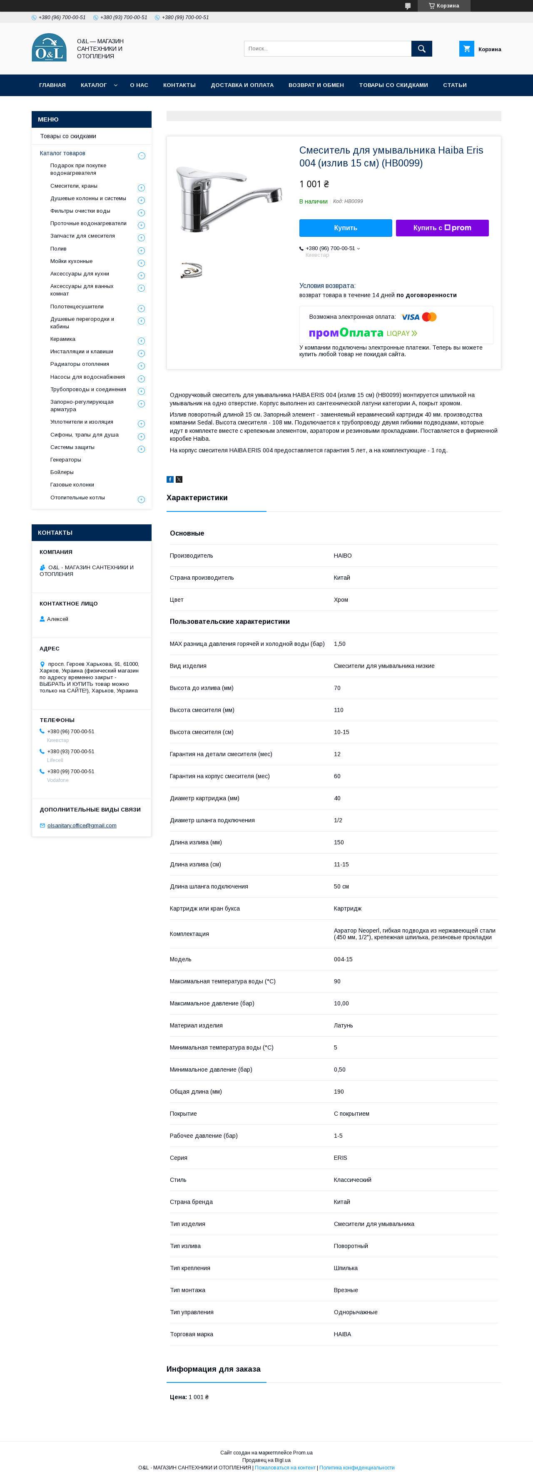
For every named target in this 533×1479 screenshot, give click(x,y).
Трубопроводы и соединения (88, 389)
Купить (346, 227)
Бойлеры (62, 472)
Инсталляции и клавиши (81, 351)
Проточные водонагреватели (88, 223)
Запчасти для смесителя (82, 236)
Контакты (179, 85)
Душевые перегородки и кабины (82, 323)
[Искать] (421, 49)
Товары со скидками (393, 85)
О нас (139, 85)
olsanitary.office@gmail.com (82, 825)
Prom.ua (303, 1453)
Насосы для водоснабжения (87, 377)
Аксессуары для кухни (79, 273)
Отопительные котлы (77, 497)
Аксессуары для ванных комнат (82, 290)
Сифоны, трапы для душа (84, 435)
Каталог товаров (62, 153)
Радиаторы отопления (79, 364)
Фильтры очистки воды (80, 211)
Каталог (94, 85)
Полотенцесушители (77, 306)
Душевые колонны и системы (88, 198)
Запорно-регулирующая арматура (82, 405)
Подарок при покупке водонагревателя (78, 169)
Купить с (442, 228)
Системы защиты (72, 447)
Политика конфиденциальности (94, 107)
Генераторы (65, 460)
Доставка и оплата (242, 85)
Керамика (62, 339)
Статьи (455, 85)
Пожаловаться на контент (285, 1468)
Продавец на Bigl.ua (266, 1460)
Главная (52, 85)
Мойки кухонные (71, 261)
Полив (58, 249)
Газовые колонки (72, 484)
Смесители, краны (73, 186)
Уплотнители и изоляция (81, 422)
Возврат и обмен (316, 85)
